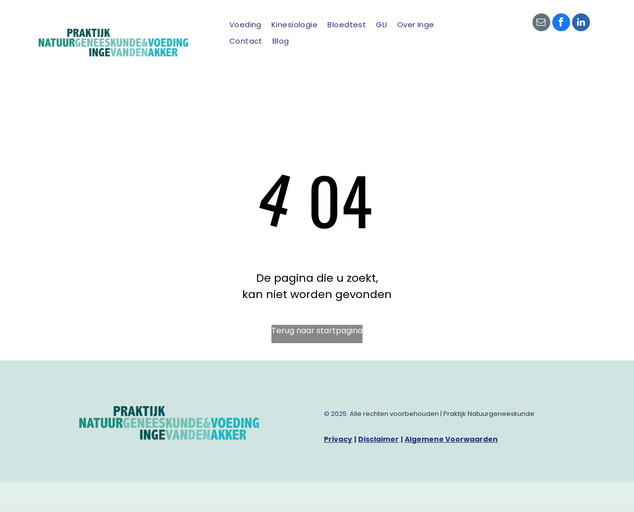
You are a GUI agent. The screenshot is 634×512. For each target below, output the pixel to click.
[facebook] (561, 23)
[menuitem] (245, 25)
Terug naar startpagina (317, 330)
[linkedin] (581, 23)
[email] (541, 23)
